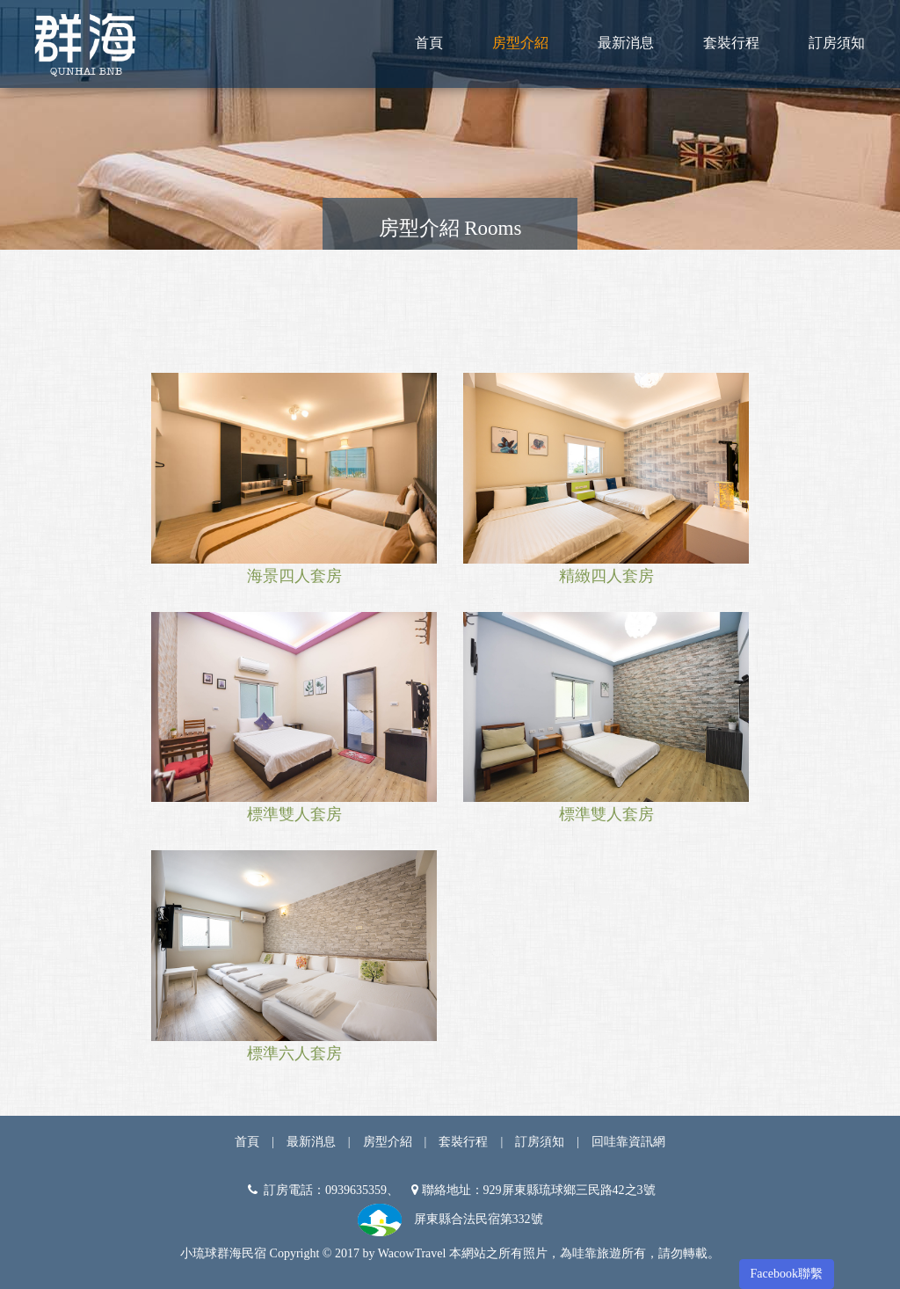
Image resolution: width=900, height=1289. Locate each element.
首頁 (429, 42)
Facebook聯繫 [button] (787, 1273)
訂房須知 (837, 42)
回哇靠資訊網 (628, 1141)
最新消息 (626, 42)
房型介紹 (520, 42)
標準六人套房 (294, 1053)
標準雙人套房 (294, 814)
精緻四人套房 (606, 576)
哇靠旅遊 (596, 1253)
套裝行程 (731, 42)
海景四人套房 (294, 576)
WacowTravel (412, 1253)
